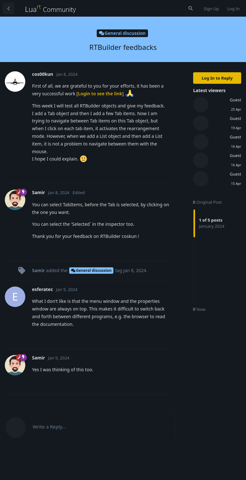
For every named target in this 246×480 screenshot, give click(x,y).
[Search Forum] (190, 8)
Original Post (207, 202)
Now (199, 309)
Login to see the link (100, 93)
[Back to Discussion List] (8, 8)
